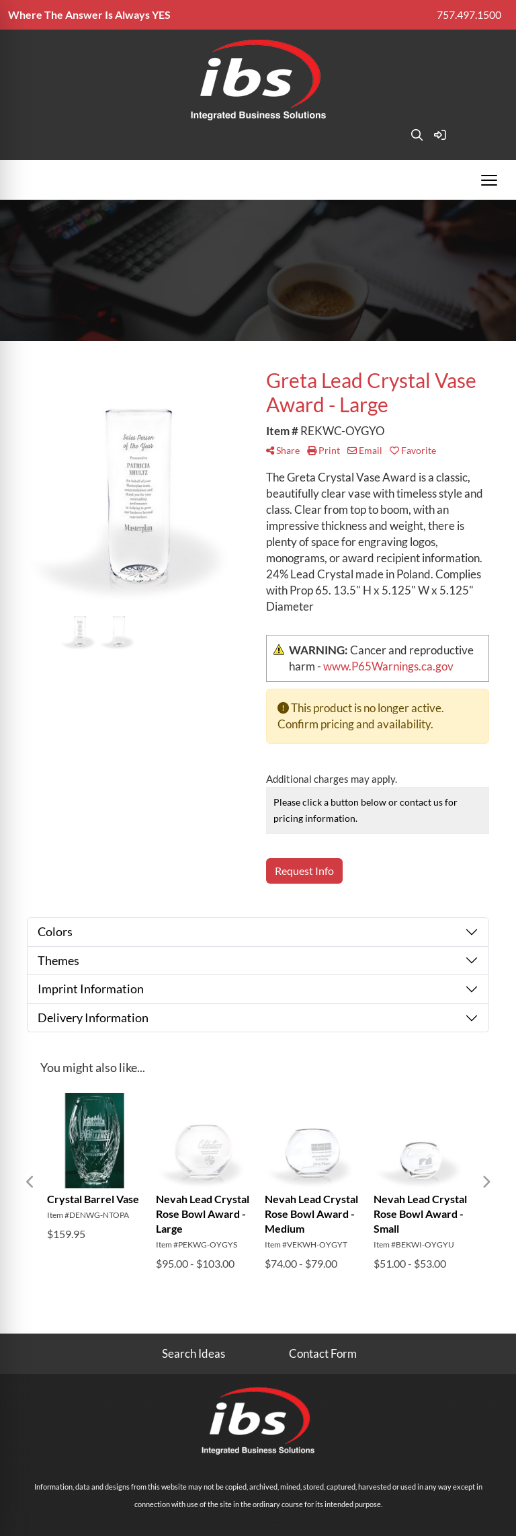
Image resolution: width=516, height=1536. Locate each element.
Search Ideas (193, 1353)
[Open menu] (489, 180)
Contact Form (323, 1353)
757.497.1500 (469, 14)
